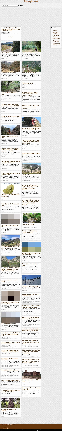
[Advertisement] (31, 17)
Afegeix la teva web (54, 47)
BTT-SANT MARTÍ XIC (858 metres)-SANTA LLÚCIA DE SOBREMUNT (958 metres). (10, 247)
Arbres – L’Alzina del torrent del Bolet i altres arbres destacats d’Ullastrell (30, 318)
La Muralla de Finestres (27, 175)
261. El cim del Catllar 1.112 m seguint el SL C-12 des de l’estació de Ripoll (10, 343)
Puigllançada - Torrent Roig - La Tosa (30, 286)
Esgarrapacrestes (55, 40)
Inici (2, 424)
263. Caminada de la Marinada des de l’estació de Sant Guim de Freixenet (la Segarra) (30, 342)
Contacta (12, 424)
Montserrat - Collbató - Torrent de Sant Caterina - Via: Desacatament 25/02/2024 (10, 105)
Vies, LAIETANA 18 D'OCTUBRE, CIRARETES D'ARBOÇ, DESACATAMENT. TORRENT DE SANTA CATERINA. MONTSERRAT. (10, 269)
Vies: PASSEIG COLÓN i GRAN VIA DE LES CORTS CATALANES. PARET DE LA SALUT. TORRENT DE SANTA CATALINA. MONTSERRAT (30, 187)
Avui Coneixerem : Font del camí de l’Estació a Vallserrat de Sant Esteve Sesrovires (31, 329)
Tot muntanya (55, 30)
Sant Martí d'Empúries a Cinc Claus (8, 323)
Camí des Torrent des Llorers (28, 224)
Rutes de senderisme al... (56, 38)
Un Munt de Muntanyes (56, 35)
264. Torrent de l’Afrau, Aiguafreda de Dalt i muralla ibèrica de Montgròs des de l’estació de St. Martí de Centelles (10, 29)
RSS (7, 424)
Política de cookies (6, 427)
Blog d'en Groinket (55, 32)
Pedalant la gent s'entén (56, 44)
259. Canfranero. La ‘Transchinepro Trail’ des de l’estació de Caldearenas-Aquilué (10, 351)
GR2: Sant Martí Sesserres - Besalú (8, 53)
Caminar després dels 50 (56, 43)
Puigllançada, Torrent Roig (27, 83)
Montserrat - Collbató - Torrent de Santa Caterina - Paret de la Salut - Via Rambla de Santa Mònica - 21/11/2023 (10, 149)
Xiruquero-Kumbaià (56, 41)
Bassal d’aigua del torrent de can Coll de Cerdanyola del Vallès (30, 294)
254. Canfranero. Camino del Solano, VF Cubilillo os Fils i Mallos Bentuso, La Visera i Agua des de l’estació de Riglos (31, 361)
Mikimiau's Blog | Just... (56, 33)
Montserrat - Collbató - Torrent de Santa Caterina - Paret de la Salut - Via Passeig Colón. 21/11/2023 (30, 141)
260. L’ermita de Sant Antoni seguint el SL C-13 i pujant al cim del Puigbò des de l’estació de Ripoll (31, 351)
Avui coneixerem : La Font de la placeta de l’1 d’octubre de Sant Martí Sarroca (31, 306)
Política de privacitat (6, 428)
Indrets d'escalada (55, 36)
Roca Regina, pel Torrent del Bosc (29, 72)
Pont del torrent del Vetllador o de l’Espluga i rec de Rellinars (29, 231)
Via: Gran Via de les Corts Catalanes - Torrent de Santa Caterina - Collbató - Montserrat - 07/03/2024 (30, 93)
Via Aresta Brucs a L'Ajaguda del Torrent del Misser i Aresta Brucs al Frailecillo (31, 129)
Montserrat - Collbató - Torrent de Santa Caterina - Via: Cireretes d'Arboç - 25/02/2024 (30, 107)
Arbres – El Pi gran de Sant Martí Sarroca (10, 380)
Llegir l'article (11, 36)
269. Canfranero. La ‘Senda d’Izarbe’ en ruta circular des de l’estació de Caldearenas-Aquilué (10, 334)
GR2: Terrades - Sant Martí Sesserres (30, 53)
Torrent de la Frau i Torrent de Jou (8, 72)
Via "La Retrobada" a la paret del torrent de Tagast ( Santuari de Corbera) (10, 162)
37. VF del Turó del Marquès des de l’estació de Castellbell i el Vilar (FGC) (10, 391)
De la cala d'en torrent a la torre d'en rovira (10, 116)
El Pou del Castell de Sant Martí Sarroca (9, 370)
